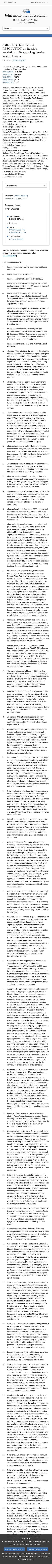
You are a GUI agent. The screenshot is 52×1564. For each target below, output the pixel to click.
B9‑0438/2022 (8, 80)
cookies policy (42, 1560)
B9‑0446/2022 (8, 82)
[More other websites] (39, 2)
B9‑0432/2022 (8, 74)
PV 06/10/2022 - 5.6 (17, 230)
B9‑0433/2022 (8, 77)
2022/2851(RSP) (18, 60)
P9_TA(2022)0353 (16, 239)
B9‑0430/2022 (8, 72)
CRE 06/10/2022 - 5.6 (17, 232)
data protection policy (25, 1560)
